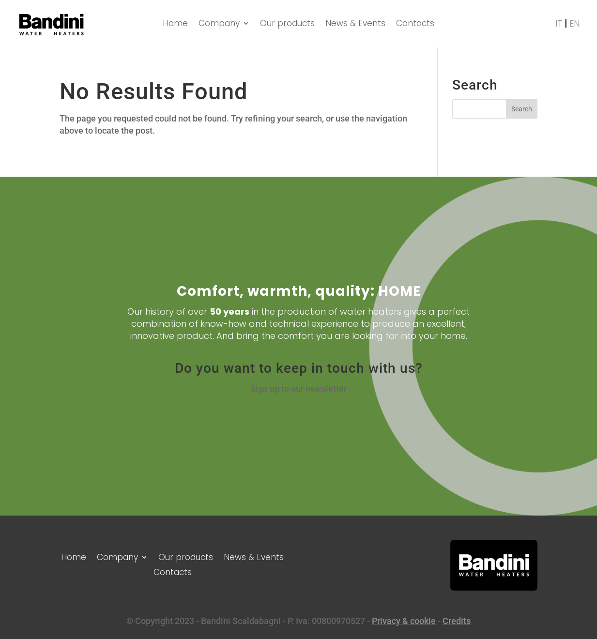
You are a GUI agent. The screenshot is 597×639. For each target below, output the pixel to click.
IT (558, 24)
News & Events (355, 24)
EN (574, 24)
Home (175, 24)
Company (219, 24)
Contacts (415, 24)
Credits (457, 621)
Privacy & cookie (404, 621)
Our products (287, 24)
